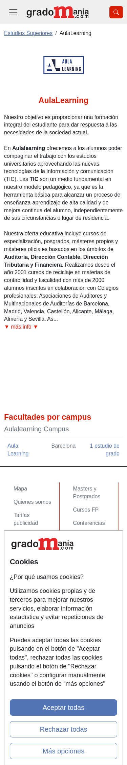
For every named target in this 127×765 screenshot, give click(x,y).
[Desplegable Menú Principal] (13, 12)
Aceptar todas (63, 707)
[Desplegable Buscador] (116, 12)
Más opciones (63, 751)
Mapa (20, 489)
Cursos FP (86, 510)
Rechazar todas (63, 729)
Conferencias (89, 523)
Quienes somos (32, 502)
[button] (63, 327)
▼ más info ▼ (21, 327)
